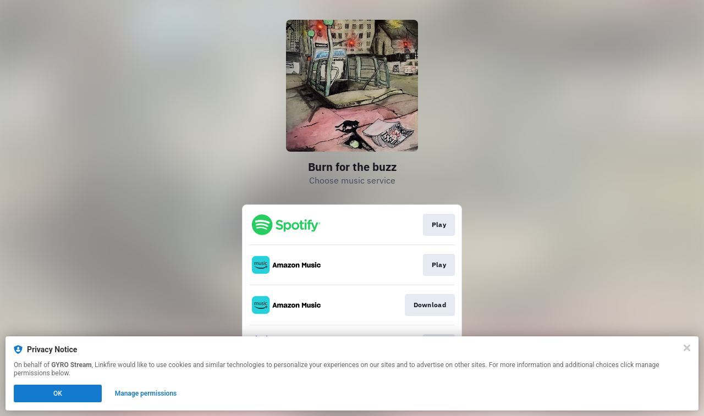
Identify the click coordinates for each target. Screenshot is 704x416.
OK (57, 393)
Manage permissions (146, 393)
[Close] (687, 348)
